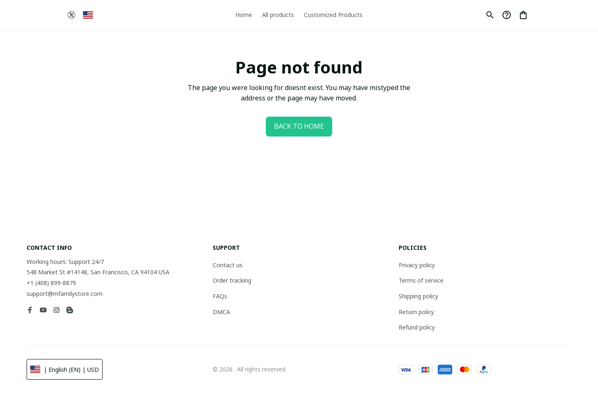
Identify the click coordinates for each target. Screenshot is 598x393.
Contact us (228, 265)
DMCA (221, 312)
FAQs (220, 296)
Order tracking (232, 280)
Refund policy (417, 327)
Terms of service (421, 280)
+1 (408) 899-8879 (51, 283)
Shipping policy (418, 296)
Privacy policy (417, 265)
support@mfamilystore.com (65, 294)
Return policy (416, 312)
